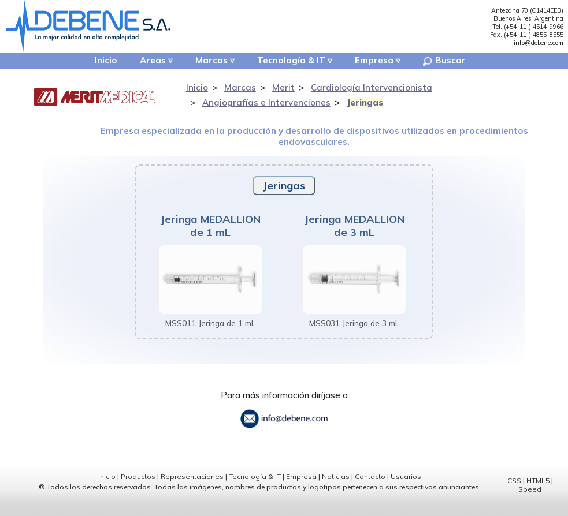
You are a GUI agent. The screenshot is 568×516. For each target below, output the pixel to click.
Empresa (379, 62)
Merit (283, 90)
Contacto (370, 490)
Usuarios (406, 490)
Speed (529, 502)
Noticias (336, 490)
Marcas (210, 62)
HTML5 (538, 493)
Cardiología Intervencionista (371, 90)
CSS (514, 493)
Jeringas (365, 104)
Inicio (96, 62)
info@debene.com (538, 43)
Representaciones (192, 490)
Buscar (453, 62)
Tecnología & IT (293, 62)
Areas (147, 62)
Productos (138, 490)
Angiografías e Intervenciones (266, 104)
